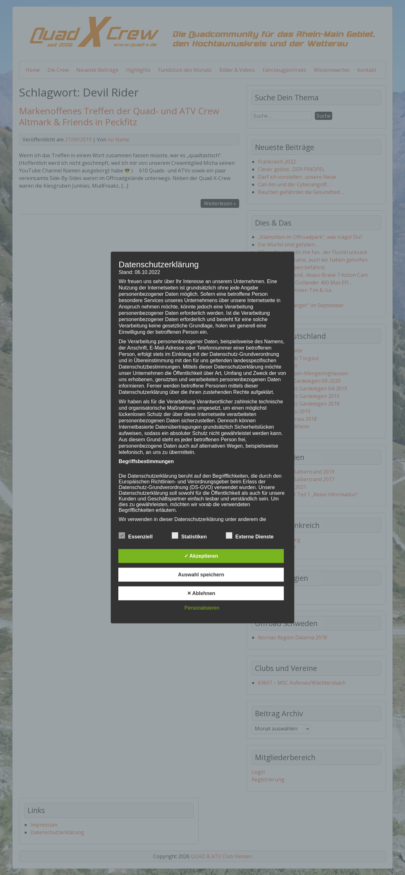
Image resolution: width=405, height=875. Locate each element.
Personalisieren (201, 607)
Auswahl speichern (201, 574)
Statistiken (189, 535)
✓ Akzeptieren (201, 555)
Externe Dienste (250, 535)
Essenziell (136, 535)
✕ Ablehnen (201, 593)
